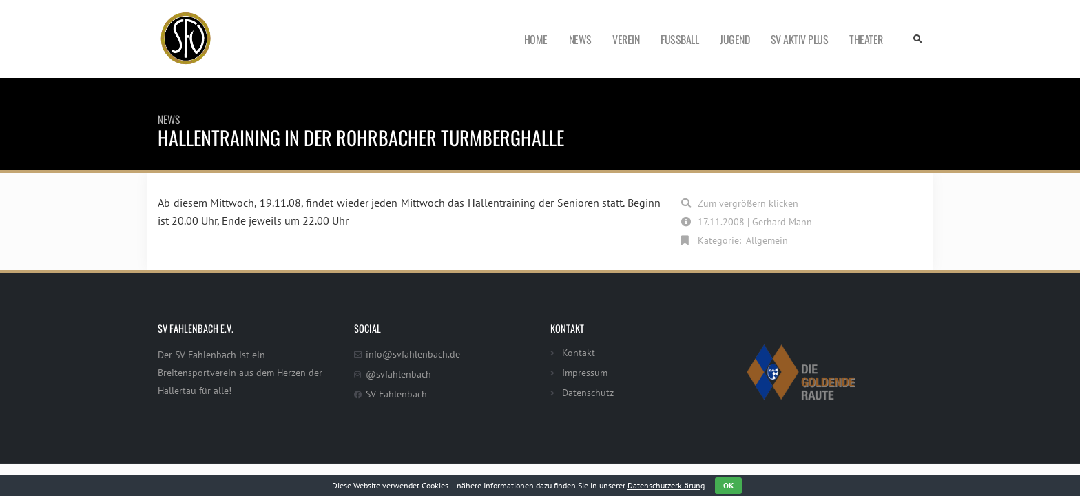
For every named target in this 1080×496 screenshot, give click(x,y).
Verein (625, 39)
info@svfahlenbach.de (413, 353)
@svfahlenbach (398, 373)
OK (728, 485)
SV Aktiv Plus (800, 39)
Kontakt (578, 352)
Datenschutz (588, 392)
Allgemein (767, 240)
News (580, 39)
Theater (866, 39)
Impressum (585, 372)
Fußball (679, 39)
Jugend (734, 39)
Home (536, 39)
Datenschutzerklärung (666, 485)
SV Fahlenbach (396, 393)
